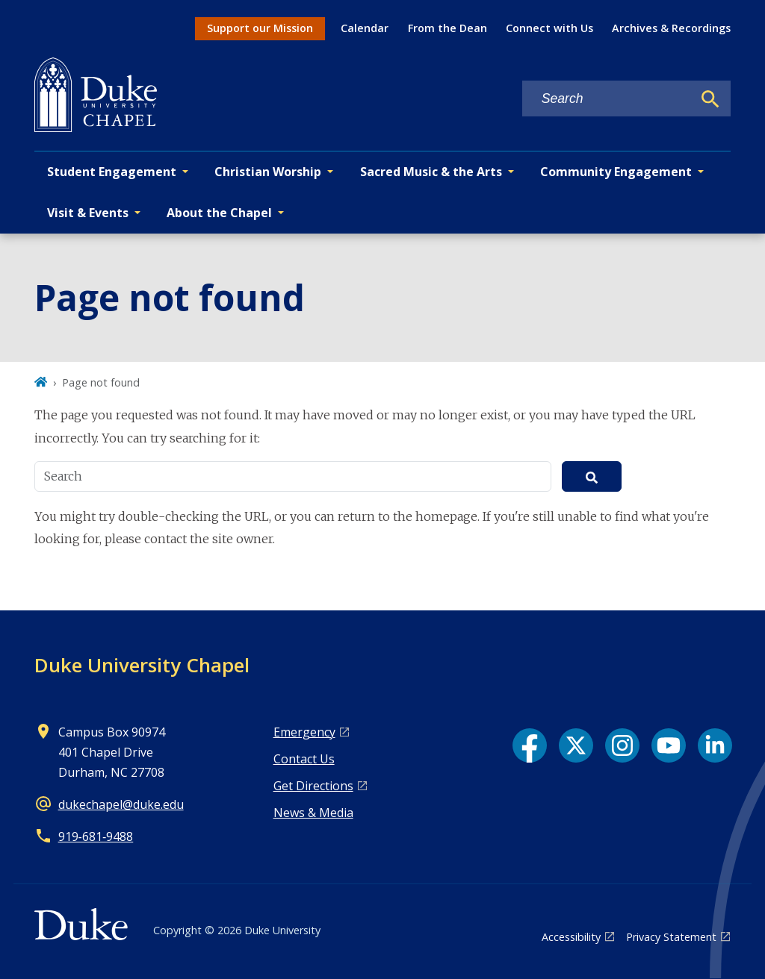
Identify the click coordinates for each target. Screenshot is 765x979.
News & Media (313, 812)
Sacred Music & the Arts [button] (431, 171)
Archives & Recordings (671, 28)
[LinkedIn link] (715, 745)
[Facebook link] (529, 745)
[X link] (576, 745)
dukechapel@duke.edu (121, 804)
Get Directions (313, 786)
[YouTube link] (668, 745)
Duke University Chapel (142, 664)
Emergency (304, 732)
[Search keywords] (607, 99)
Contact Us (304, 759)
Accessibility (571, 937)
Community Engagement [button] (616, 171)
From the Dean (447, 28)
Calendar (364, 28)
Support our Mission (260, 28)
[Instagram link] (622, 745)
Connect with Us (549, 28)
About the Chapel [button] (219, 212)
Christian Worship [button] (267, 171)
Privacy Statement (671, 937)
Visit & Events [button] (87, 212)
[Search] (710, 99)
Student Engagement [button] (111, 171)
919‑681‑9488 (96, 836)
